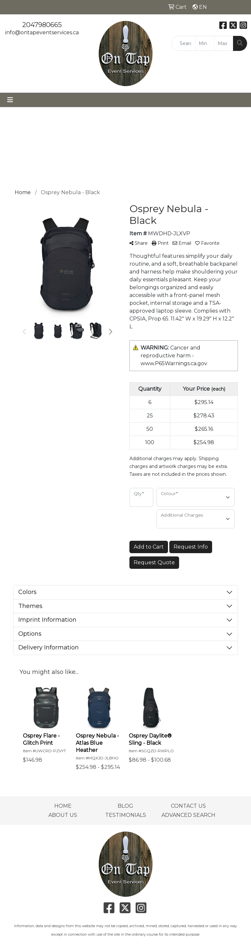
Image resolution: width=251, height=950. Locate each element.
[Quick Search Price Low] (204, 43)
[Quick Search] (183, 43)
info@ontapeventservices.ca (42, 32)
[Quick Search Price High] (223, 43)
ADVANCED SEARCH (188, 815)
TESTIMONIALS (125, 815)
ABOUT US (62, 815)
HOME (63, 806)
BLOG (125, 806)
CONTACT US (188, 806)
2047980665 (42, 25)
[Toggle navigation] (10, 99)
